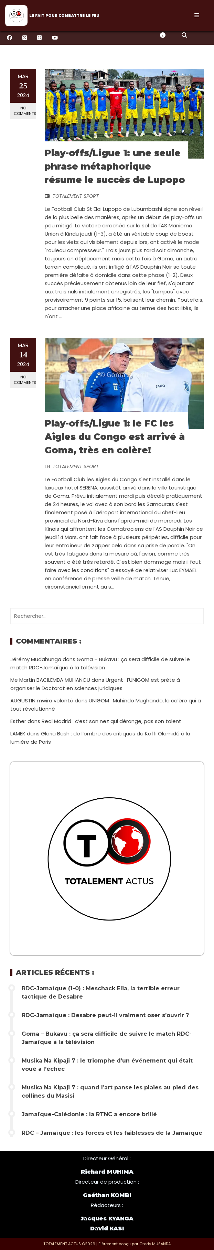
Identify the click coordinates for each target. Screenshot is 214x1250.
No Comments (25, 110)
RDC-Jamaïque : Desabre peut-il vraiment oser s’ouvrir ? (105, 1015)
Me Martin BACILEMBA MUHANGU (50, 679)
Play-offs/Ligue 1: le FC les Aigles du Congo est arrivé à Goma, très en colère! (115, 437)
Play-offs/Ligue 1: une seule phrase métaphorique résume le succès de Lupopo (115, 166)
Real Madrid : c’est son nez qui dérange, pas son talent (111, 721)
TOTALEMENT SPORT (76, 196)
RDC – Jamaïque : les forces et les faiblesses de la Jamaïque (112, 1133)
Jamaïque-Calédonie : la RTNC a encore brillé (89, 1114)
